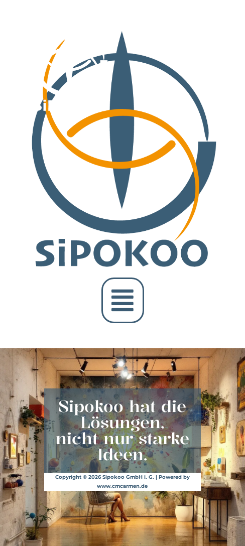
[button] (122, 300)
